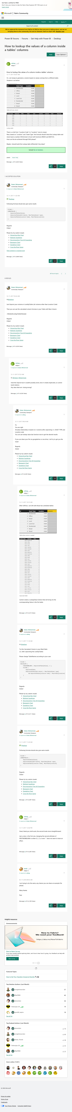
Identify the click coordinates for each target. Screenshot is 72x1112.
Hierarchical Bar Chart (17, 235)
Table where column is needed (26, 535)
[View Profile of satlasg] (13, 63)
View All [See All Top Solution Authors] (9, 1016)
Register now (60, 31)
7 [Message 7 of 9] (12, 256)
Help (56, 22)
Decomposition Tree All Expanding (21, 240)
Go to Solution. (38, 150)
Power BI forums (12, 38)
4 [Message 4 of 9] (20, 474)
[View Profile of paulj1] (25, 868)
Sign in (50, 22)
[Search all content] (47, 26)
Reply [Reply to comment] (61, 261)
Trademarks (4, 1102)
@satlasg (11, 199)
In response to (15, 189)
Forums (25, 38)
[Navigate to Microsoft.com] (7, 13)
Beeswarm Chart (15, 242)
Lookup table (10, 128)
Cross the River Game (16, 247)
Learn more (5, 7)
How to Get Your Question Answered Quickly (20, 977)
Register (43, 22)
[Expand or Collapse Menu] (2, 18)
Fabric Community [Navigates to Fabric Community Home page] (21, 13)
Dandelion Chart (15, 245)
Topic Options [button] (60, 54)
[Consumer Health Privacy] (24, 1106)
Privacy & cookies (5, 1096)
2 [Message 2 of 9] (12, 346)
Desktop (57, 38)
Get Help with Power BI (41, 38)
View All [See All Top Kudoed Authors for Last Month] (9, 1055)
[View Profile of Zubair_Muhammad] (17, 184)
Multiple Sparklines (16, 238)
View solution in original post (16, 251)
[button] (51, 54)
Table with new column (12, 110)
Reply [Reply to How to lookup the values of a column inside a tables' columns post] (61, 166)
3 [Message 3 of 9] (16, 393)
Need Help (15, 157)
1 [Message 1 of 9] (12, 162)
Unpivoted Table (23, 595)
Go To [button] (63, 22)
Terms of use (4, 1099)
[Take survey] (12, 958)
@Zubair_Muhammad (19, 378)
